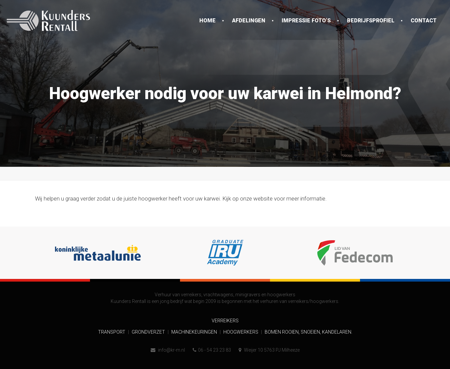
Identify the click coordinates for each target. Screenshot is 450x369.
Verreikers (225, 320)
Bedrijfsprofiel (370, 20)
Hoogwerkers (241, 332)
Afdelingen (248, 20)
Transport (112, 332)
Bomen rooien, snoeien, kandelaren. (308, 332)
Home (207, 20)
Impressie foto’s (306, 20)
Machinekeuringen (194, 332)
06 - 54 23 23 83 (212, 350)
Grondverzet (149, 332)
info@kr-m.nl (168, 350)
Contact (424, 20)
